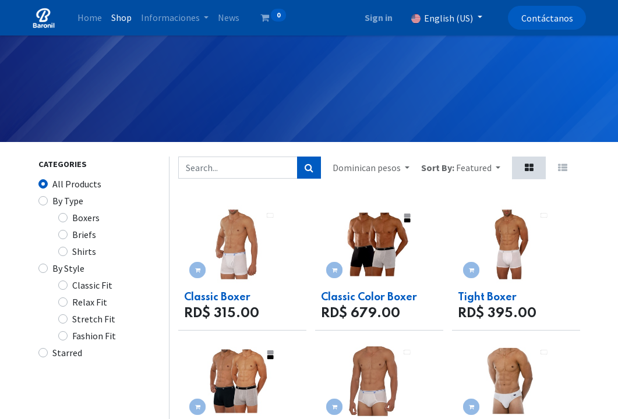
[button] (478, 168)
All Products (76, 184)
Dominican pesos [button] (367, 167)
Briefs (84, 234)
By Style (68, 268)
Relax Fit (89, 302)
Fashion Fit (94, 336)
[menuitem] (96, 17)
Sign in (372, 17)
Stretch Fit (93, 319)
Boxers (86, 217)
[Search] (309, 168)
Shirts (84, 251)
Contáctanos (541, 18)
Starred (67, 352)
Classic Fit (92, 285)
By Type (67, 201)
